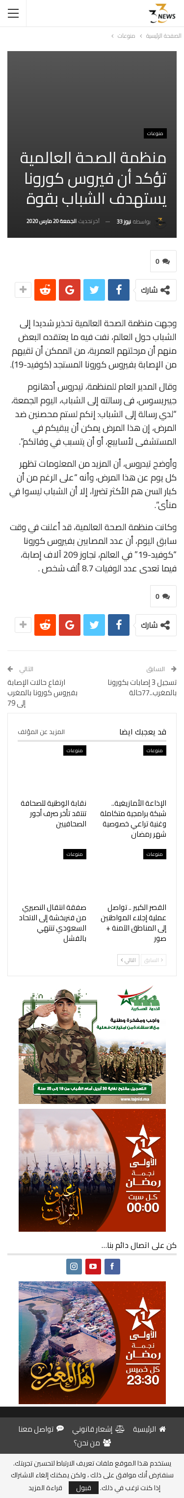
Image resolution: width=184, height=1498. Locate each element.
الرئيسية (149, 1429)
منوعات (155, 133)
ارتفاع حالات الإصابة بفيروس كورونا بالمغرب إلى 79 (42, 692)
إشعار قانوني (98, 1429)
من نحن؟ (92, 1443)
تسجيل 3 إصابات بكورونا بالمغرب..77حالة (142, 687)
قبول (83, 1487)
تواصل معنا (41, 1429)
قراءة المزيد (45, 1487)
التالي (128, 960)
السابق (153, 960)
